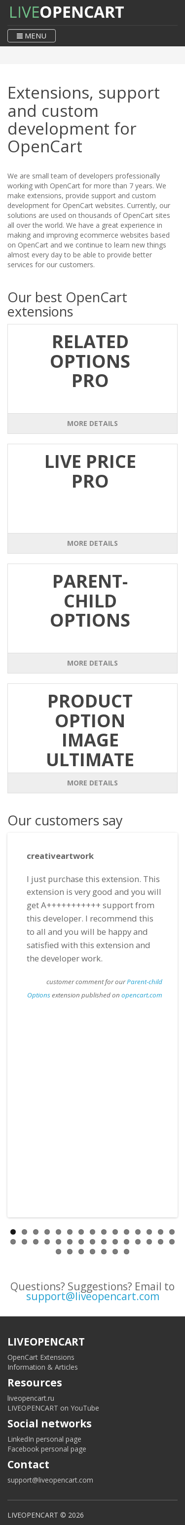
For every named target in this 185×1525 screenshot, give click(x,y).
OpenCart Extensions (40, 1357)
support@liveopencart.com (92, 1296)
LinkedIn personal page (44, 1439)
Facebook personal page (46, 1449)
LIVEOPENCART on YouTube (53, 1408)
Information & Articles (42, 1367)
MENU (31, 35)
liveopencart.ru (30, 1398)
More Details (92, 423)
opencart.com (141, 995)
